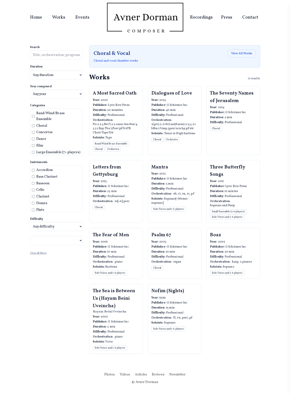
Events (82, 17)
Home (36, 17)
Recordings (201, 17)
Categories (37, 105)
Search (35, 47)
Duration (36, 67)
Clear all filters (38, 253)
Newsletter (177, 374)
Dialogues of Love (171, 93)
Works (58, 17)
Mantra (159, 167)
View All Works (241, 54)
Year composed (41, 86)
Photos (109, 374)
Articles (141, 374)
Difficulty (36, 219)
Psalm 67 (161, 235)
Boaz (215, 235)
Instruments (39, 162)
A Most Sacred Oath (115, 93)
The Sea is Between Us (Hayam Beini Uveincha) (114, 298)
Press (226, 17)
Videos (125, 374)
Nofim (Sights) (167, 291)
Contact (250, 17)
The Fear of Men (111, 235)
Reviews (158, 374)
